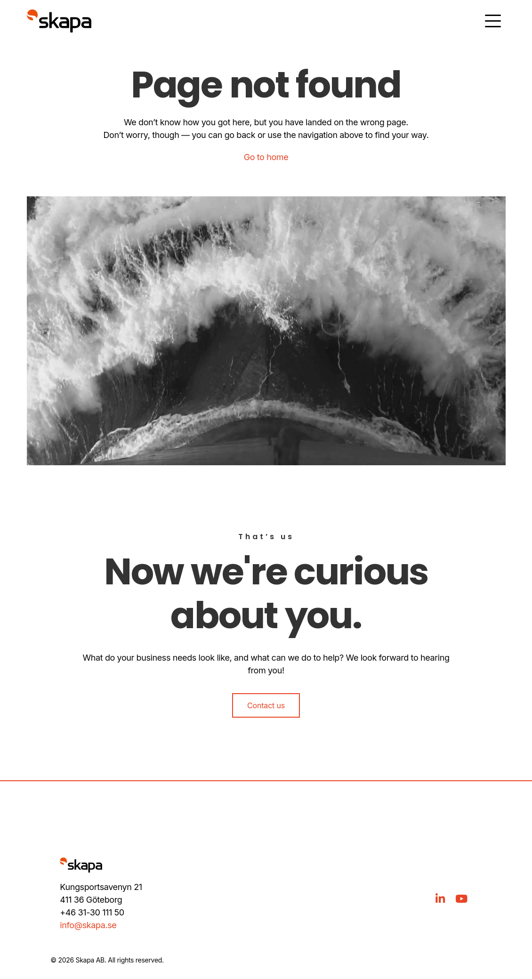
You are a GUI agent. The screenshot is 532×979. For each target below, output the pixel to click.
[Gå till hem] (59, 20)
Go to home (266, 157)
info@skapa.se (88, 925)
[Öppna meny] (493, 21)
